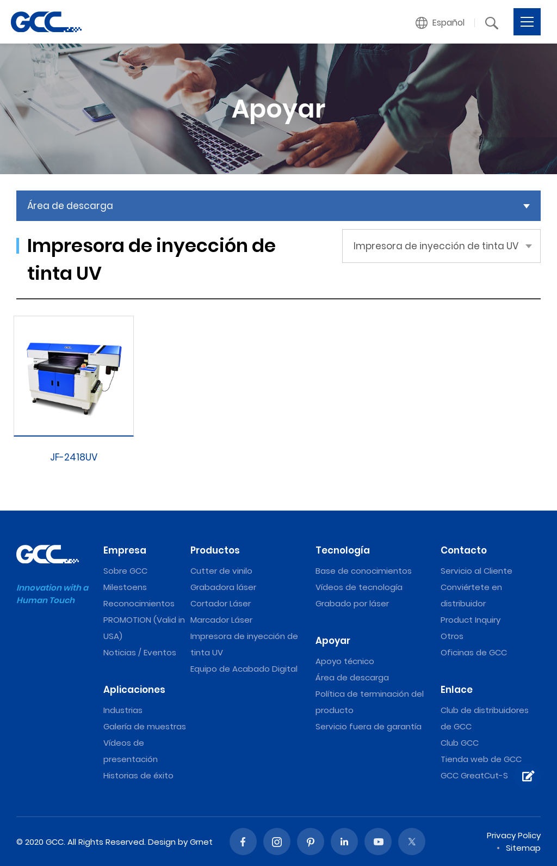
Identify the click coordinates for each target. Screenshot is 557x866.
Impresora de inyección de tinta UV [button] (436, 246)
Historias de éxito (138, 775)
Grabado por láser (352, 603)
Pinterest (310, 841)
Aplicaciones (134, 689)
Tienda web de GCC (481, 759)
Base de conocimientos (363, 570)
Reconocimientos (139, 603)
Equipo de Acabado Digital (244, 668)
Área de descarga (352, 677)
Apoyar (332, 640)
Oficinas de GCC (474, 652)
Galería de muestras (144, 726)
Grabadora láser (223, 587)
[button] (440, 23)
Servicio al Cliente (476, 570)
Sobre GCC (125, 570)
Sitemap (523, 847)
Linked (344, 841)
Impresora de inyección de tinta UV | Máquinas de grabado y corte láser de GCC (46, 22)
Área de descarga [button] (70, 205)
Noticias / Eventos (139, 652)
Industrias (123, 710)
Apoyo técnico (344, 661)
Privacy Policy (514, 835)
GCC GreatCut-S (474, 775)
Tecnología (342, 550)
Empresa (124, 550)
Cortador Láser (220, 603)
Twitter (411, 841)
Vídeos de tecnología (359, 587)
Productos (215, 550)
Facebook (243, 841)
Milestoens (125, 587)
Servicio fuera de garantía (368, 726)
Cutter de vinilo (221, 570)
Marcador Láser (221, 619)
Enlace (457, 689)
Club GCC (460, 742)
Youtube (378, 841)
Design (162, 841)
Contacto (464, 550)
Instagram (276, 841)
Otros (452, 636)
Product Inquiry (470, 619)
